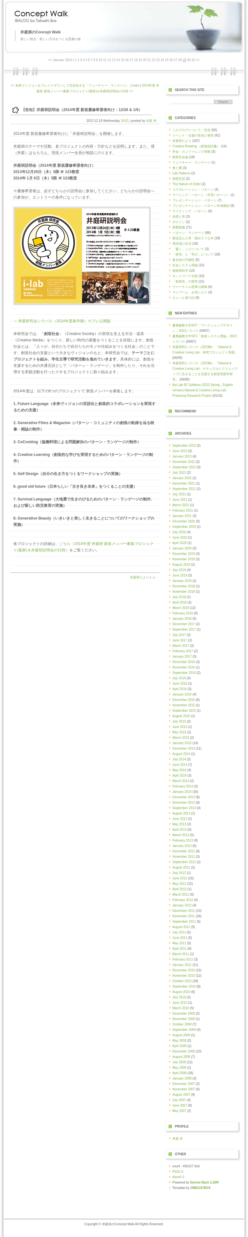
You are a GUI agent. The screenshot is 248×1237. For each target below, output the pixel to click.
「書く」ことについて (188, 249)
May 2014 (179, 770)
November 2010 (183, 975)
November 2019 (183, 559)
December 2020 (183, 521)
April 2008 (179, 1073)
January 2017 (182, 656)
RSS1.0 (177, 1171)
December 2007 (183, 1084)
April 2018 (179, 602)
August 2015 (181, 716)
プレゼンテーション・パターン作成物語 (201, 205)
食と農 (177, 168)
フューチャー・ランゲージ (191, 162)
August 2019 (181, 564)
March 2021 (180, 505)
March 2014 (180, 781)
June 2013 (179, 819)
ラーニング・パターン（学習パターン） (201, 195)
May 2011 (179, 943)
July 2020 (179, 532)
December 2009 (183, 1013)
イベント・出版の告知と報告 (193, 135)
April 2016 (179, 689)
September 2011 (184, 921)
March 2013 (180, 835)
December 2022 (183, 462)
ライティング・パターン (189, 211)
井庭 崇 (151, 120)
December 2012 (183, 851)
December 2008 (183, 1051)
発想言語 (178, 178)
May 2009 (179, 1040)
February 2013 (182, 840)
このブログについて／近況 (191, 130)
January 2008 (182, 1078)
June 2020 (179, 537)
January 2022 (182, 478)
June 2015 (179, 727)
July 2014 (179, 759)
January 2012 (182, 905)
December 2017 (183, 624)
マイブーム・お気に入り (189, 292)
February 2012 (182, 900)
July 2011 (179, 932)
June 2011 (179, 938)
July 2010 (179, 997)
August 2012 (181, 867)
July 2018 (179, 597)
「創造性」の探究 (185, 281)
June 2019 (179, 575)
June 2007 (179, 1105)
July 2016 (179, 678)
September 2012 (184, 862)
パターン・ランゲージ (188, 232)
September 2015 (184, 710)
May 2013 (179, 824)
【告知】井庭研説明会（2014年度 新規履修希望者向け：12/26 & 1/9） (81, 110)
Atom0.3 (178, 1177)
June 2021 (179, 499)
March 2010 (180, 1008)
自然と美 (178, 216)
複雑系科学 (180, 270)
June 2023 (179, 451)
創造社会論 (180, 157)
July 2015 (179, 721)
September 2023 (184, 445)
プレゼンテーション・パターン (194, 200)
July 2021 (179, 494)
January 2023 (182, 456)
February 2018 (182, 613)
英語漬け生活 (181, 243)
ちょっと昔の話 (183, 297)
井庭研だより (139, 577)
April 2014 (179, 775)
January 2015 (182, 743)
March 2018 (180, 608)
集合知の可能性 (183, 260)
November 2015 (183, 705)
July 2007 (179, 1100)
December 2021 (183, 483)
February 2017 (182, 651)
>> (198, 60)
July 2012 (179, 873)
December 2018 (183, 586)
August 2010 (181, 992)
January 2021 (182, 516)
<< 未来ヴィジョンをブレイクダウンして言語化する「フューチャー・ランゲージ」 (69, 85)
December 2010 (183, 970)
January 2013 (182, 846)
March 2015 (180, 737)
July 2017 (179, 635)
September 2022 (184, 467)
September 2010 (184, 986)
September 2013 (184, 808)
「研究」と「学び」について (193, 254)
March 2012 (180, 894)
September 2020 (184, 526)
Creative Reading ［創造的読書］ (196, 146)
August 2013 (181, 813)
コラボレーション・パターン (193, 189)
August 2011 (181, 927)
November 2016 (183, 667)
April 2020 (179, 543)
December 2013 (183, 797)
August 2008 (181, 1057)
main (135, 85)
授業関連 (178, 227)
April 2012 (179, 889)
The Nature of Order (186, 184)
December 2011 (183, 910)
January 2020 (182, 548)
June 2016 (179, 683)
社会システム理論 (185, 265)
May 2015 (179, 732)
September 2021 (184, 489)
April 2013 (179, 829)
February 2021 (182, 510)
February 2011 (182, 959)
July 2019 (179, 570)
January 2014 (182, 791)
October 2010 (182, 981)
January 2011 (182, 965)
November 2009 (183, 1019)
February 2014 (182, 786)
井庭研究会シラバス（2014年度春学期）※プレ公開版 (64, 321)
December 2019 (183, 554)
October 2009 (182, 1024)
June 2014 (179, 764)
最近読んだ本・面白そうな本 (193, 238)
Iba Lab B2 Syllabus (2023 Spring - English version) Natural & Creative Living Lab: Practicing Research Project (202, 390)
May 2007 (179, 1111)
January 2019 (182, 581)
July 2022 (179, 472)
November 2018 (183, 591)
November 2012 (183, 856)
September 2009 (184, 1029)
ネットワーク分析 (185, 276)
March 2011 (180, 954)
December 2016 (183, 662)
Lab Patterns (181, 173)
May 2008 (179, 1067)
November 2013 (183, 802)
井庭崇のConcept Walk (40, 32)
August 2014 (181, 754)
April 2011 (179, 948)
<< (50, 60)
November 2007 (183, 1089)
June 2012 (179, 878)
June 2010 (179, 1002)
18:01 (125, 120)
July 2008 (179, 1062)
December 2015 (183, 700)
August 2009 (181, 1035)
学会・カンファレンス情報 (191, 151)
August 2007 (181, 1094)
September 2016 (184, 672)
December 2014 (183, 748)
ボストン (178, 222)
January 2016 (182, 694)
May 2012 (179, 883)
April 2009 (179, 1046)
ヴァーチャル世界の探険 (189, 287)
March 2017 (180, 645)
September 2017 (184, 629)
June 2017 (179, 640)
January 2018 (182, 618)
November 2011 (183, 916)
